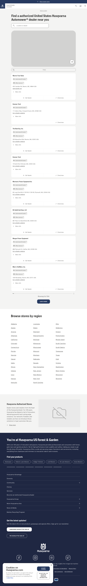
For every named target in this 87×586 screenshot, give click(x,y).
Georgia (13, 355)
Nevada (35, 363)
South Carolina (61, 343)
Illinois (13, 367)
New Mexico (37, 375)
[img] (20, 79)
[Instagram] (35, 557)
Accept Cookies (43, 568)
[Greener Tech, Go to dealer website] (18, 113)
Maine (35, 328)
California (14, 339)
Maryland (36, 332)
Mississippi (37, 347)
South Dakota (60, 347)
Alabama (14, 324)
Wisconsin (59, 375)
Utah (57, 359)
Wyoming (59, 379)
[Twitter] (68, 557)
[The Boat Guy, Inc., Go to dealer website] (18, 141)
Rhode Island (60, 339)
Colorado (14, 343)
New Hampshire (38, 367)
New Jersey (37, 371)
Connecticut (15, 347)
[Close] (51, 565)
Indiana (13, 371)
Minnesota (36, 343)
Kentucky (14, 382)
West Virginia (60, 371)
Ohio (57, 324)
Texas (58, 355)
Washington (60, 367)
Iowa (12, 375)
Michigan (36, 339)
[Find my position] (72, 62)
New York (36, 379)
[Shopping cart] (81, 6)
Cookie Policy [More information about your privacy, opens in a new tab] (10, 578)
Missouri (36, 351)
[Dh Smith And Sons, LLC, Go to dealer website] (18, 223)
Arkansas (14, 336)
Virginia (58, 363)
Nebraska (36, 359)
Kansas (13, 379)
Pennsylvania (60, 336)
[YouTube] (51, 557)
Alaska (13, 328)
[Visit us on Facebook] (18, 557)
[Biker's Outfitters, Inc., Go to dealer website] (18, 280)
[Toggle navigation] (85, 6)
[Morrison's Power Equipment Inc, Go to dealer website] (18, 194)
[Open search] (76, 6)
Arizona (13, 332)
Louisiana (36, 324)
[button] (11, 467)
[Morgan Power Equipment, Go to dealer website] (18, 251)
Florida (13, 351)
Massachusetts (38, 336)
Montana (36, 355)
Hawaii (13, 359)
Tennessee (59, 351)
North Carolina (38, 382)
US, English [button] (9, 6)
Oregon (58, 332)
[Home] (2, 5)
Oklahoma (59, 328)
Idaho (13, 363)
